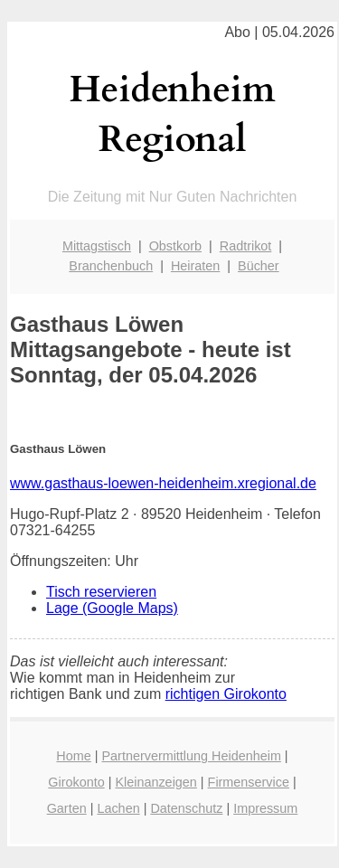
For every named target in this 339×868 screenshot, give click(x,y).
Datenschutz (186, 808)
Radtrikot (246, 246)
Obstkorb (175, 246)
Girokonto (76, 782)
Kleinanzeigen (155, 782)
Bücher (258, 266)
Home (73, 756)
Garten (67, 808)
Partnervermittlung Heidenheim (191, 756)
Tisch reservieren (101, 591)
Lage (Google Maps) (112, 608)
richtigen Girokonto (226, 694)
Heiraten (195, 266)
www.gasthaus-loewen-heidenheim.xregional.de (163, 483)
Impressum (265, 808)
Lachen (118, 808)
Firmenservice (248, 782)
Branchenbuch (111, 266)
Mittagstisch (96, 246)
